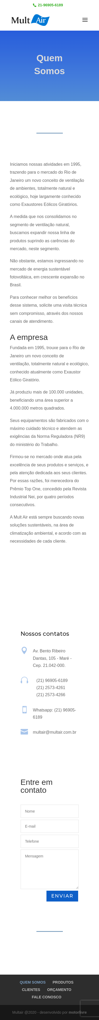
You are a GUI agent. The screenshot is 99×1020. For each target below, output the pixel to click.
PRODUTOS (63, 982)
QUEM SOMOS (33, 982)
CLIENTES (31, 990)
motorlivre (78, 1012)
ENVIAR (62, 896)
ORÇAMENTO (59, 990)
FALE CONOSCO (46, 997)
